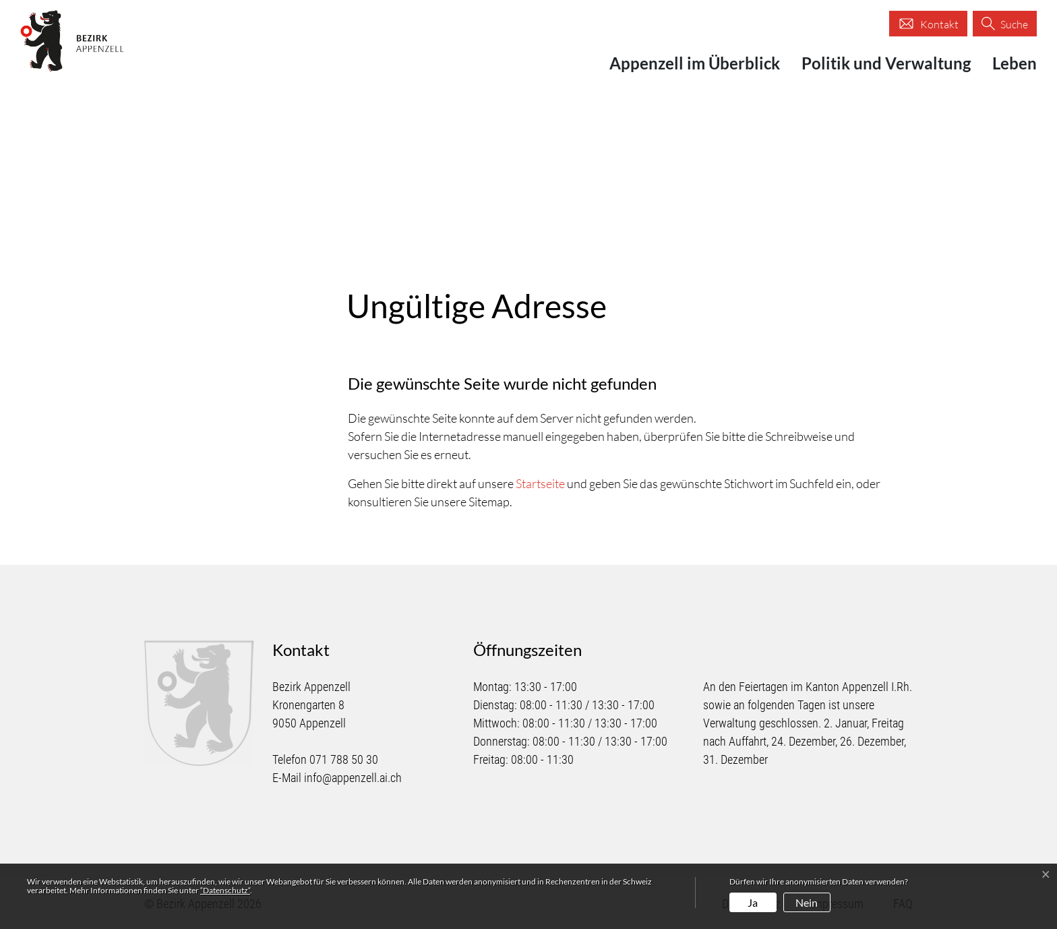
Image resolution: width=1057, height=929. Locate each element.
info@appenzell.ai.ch (353, 778)
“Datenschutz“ (225, 890)
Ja (753, 902)
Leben (1014, 63)
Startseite (540, 483)
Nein (806, 902)
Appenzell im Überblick (694, 63)
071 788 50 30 (343, 759)
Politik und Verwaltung (886, 63)
